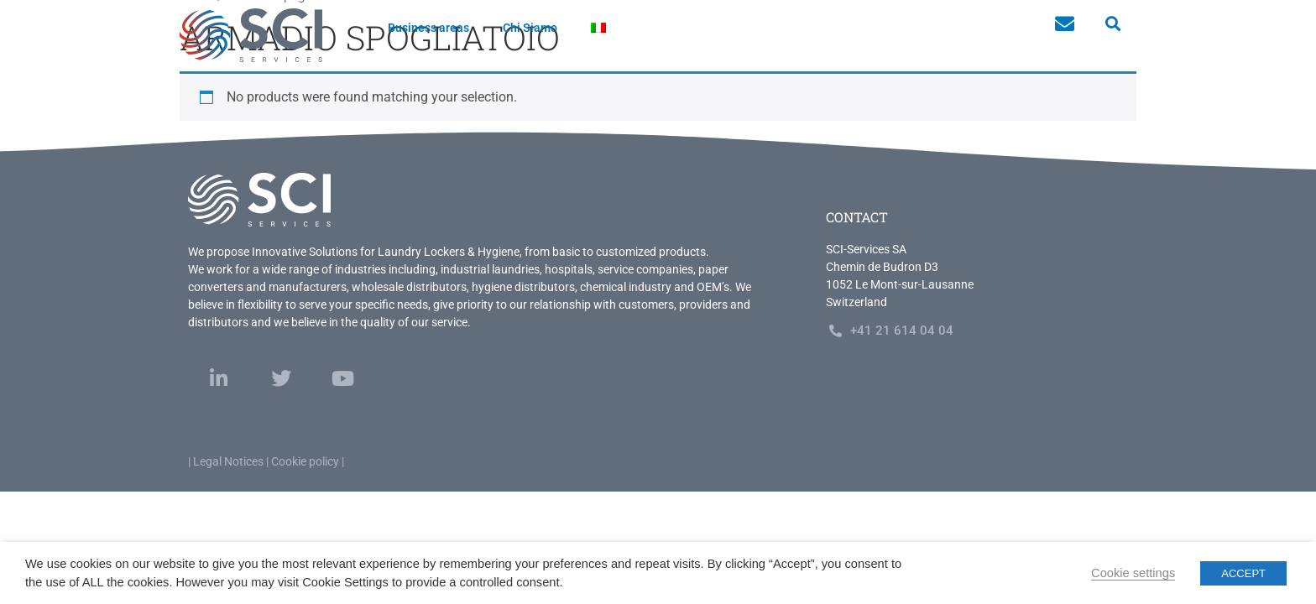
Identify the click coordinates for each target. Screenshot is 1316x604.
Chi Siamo (530, 27)
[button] (1112, 24)
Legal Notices (228, 461)
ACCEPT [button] (1243, 573)
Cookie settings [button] (1133, 573)
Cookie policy (305, 461)
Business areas (428, 27)
